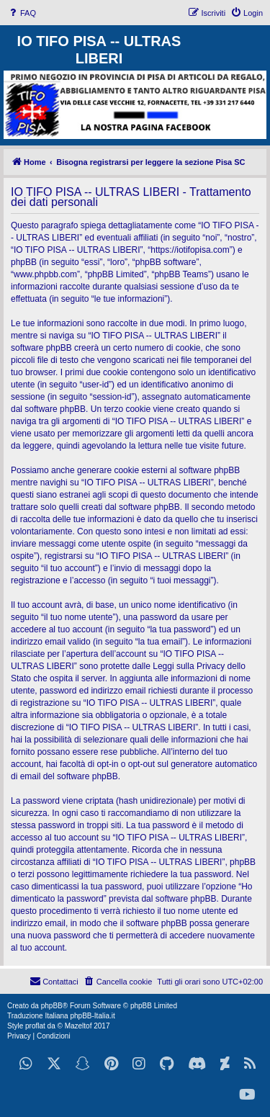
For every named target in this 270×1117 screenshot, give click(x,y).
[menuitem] (21, 13)
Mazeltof (78, 1026)
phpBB (52, 1006)
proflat (35, 1026)
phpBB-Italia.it (92, 1016)
